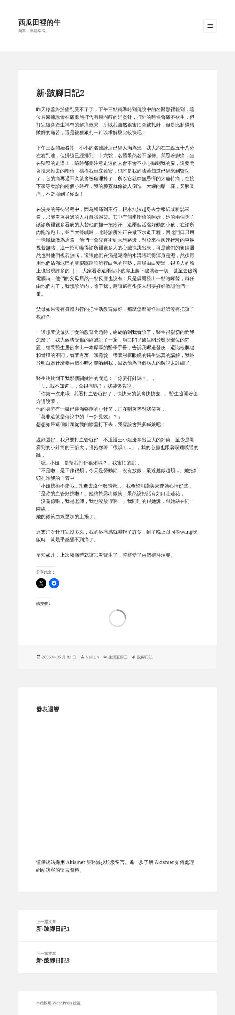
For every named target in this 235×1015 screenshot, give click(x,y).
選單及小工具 (210, 32)
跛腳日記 (145, 657)
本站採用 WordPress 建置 (58, 1003)
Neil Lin (92, 657)
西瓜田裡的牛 (39, 22)
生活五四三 (118, 657)
